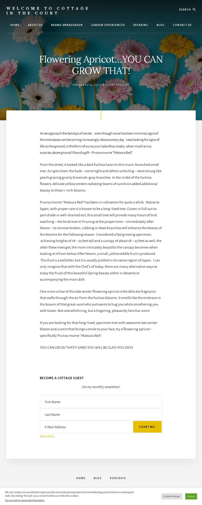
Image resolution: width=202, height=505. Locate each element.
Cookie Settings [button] (172, 496)
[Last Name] (101, 414)
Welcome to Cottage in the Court (48, 10)
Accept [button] (191, 496)
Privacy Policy (47, 436)
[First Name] (101, 402)
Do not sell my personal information (24, 500)
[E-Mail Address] (101, 427)
